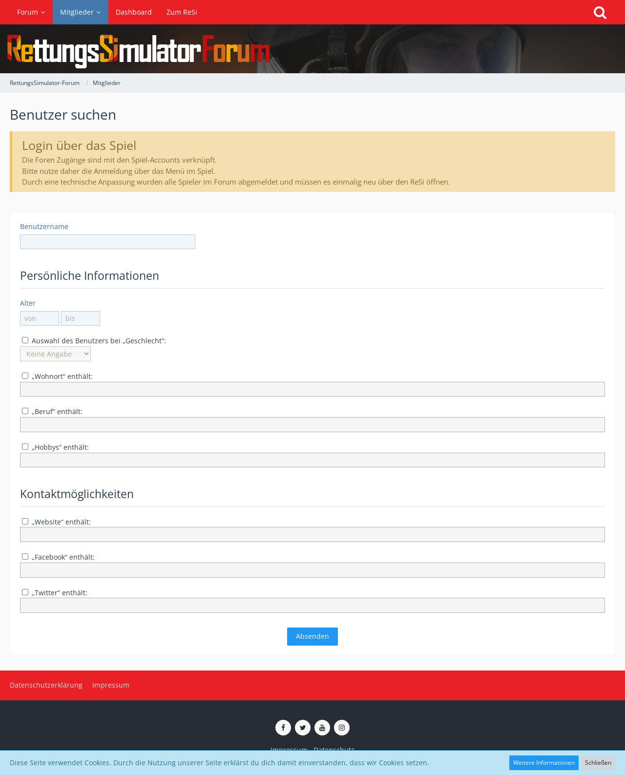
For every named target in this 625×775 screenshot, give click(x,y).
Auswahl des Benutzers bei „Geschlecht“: (94, 340)
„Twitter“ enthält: (54, 592)
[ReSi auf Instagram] (342, 727)
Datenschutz (333, 749)
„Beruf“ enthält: (52, 411)
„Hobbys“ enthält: (55, 447)
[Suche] (600, 12)
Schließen (598, 762)
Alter (28, 303)
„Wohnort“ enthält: (57, 376)
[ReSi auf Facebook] (283, 727)
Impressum (289, 749)
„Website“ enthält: (56, 521)
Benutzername (44, 226)
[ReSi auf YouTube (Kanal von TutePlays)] (322, 727)
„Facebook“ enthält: (58, 557)
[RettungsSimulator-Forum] (312, 48)
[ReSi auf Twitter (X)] (303, 727)
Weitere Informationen (544, 762)
